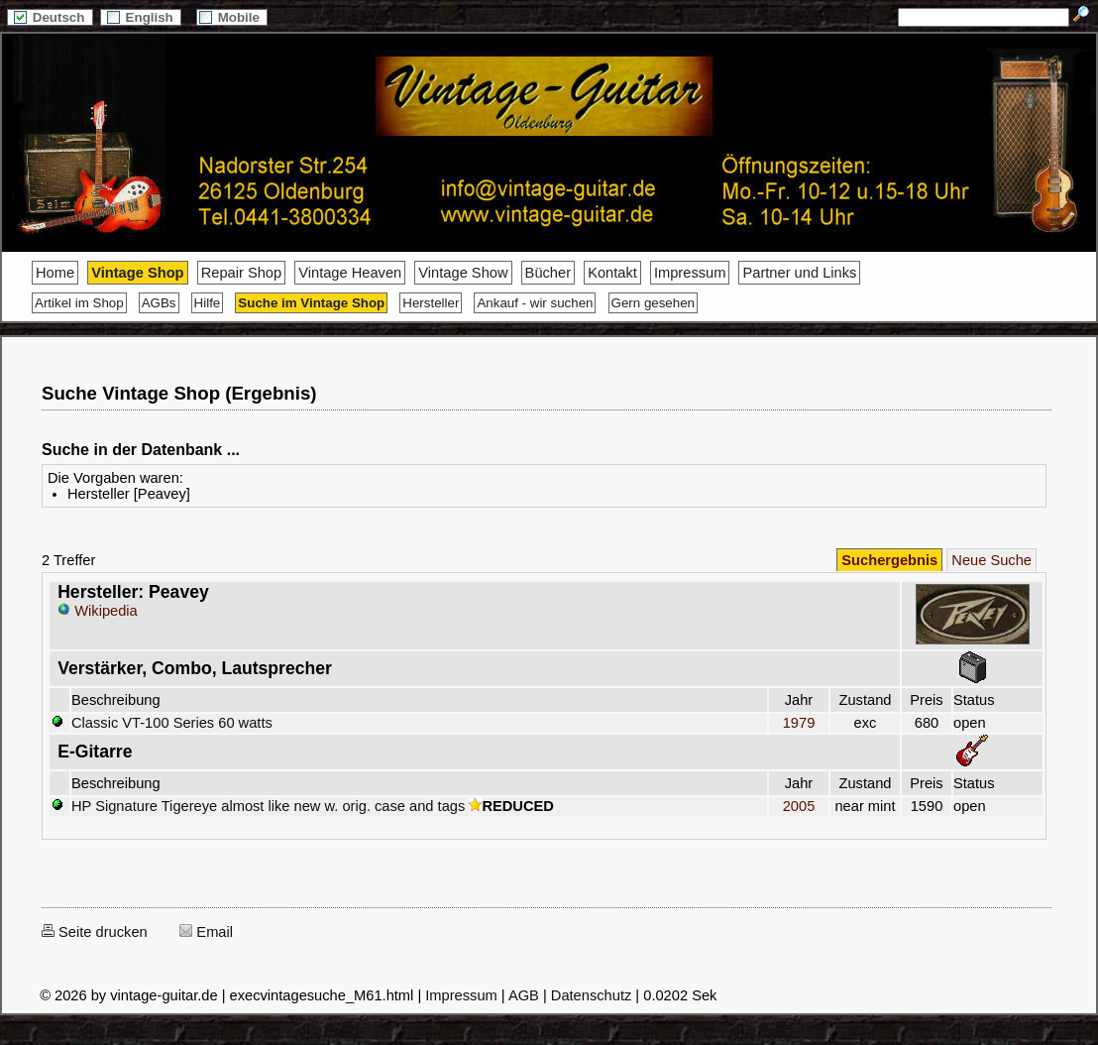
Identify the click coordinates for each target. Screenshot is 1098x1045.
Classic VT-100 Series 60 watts (172, 723)
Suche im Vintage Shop (311, 302)
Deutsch (49, 17)
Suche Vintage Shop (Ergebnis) (179, 393)
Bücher (548, 273)
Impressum (689, 273)
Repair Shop (241, 273)
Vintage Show (462, 273)
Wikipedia (97, 611)
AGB (523, 995)
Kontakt (612, 273)
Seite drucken (95, 932)
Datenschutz (591, 995)
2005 (798, 806)
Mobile (232, 17)
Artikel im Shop (79, 302)
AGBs (159, 302)
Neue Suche (991, 560)
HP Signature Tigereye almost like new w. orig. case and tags (268, 806)
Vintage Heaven (349, 273)
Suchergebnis (889, 560)
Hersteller (430, 302)
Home (55, 273)
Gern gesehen (653, 302)
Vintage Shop (137, 273)
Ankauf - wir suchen (535, 302)
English (140, 17)
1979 (798, 723)
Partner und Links (799, 273)
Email (206, 932)
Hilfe (207, 302)
